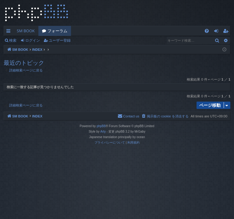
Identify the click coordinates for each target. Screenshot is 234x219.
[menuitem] (206, 31)
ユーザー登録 (60, 40)
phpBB (101, 126)
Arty (103, 131)
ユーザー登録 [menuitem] (227, 32)
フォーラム (57, 30)
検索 (12, 40)
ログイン (32, 40)
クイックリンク (9, 32)
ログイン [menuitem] (217, 32)
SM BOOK (26, 30)
